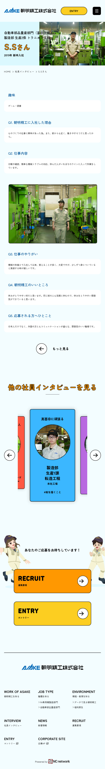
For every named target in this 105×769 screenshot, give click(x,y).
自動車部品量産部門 (50, 707)
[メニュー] (97, 11)
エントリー (9, 743)
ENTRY (74, 11)
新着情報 (42, 725)
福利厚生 (78, 707)
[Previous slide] (9, 455)
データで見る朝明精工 (85, 702)
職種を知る (43, 696)
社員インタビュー (13, 725)
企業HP (41, 743)
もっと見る (60, 348)
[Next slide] (95, 455)
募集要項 (76, 725)
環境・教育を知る (81, 696)
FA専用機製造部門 (49, 702)
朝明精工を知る (11, 696)
